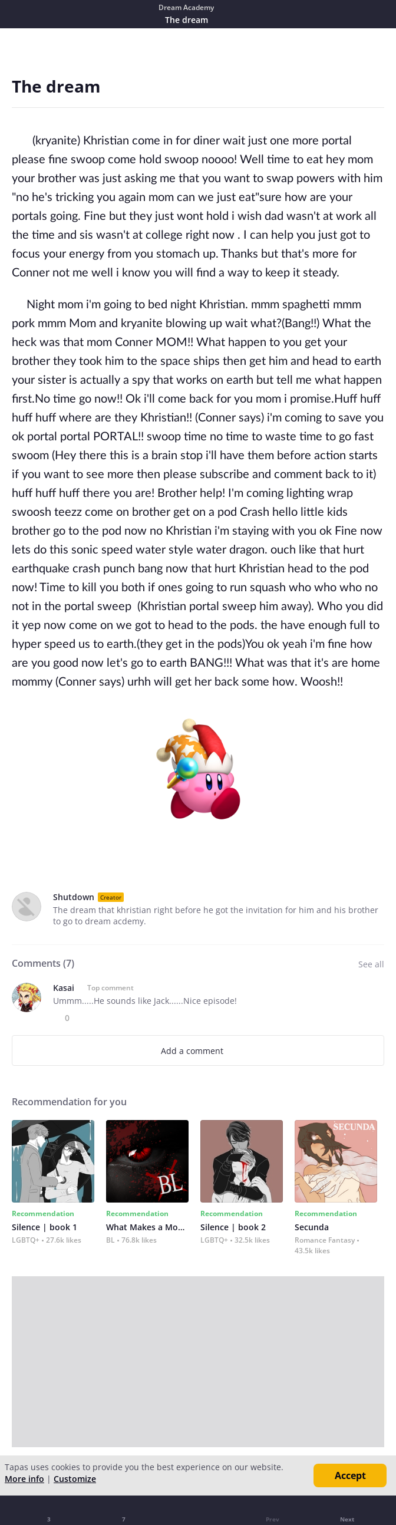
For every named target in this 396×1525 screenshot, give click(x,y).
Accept (350, 1475)
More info (24, 1478)
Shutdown (73, 897)
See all (371, 964)
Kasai (63, 988)
